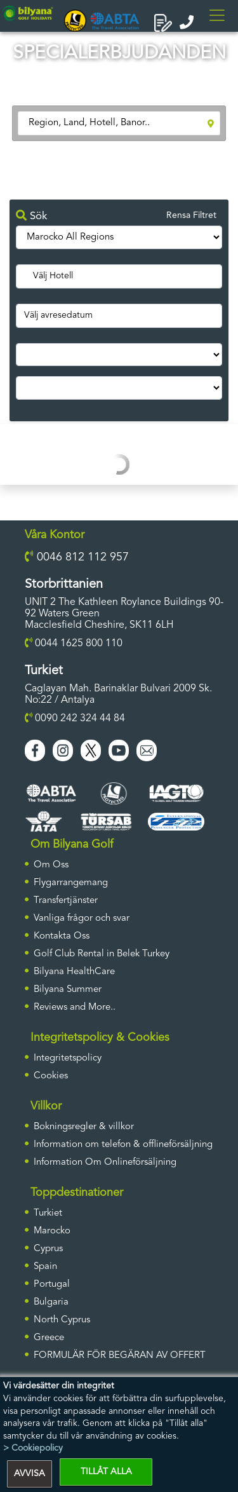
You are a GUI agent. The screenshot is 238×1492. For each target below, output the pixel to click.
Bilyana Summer (68, 989)
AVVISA (29, 1473)
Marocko (52, 1231)
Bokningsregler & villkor (84, 1127)
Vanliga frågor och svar (81, 918)
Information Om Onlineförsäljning (105, 1162)
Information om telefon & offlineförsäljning (123, 1145)
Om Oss (51, 865)
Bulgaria (51, 1302)
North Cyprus (62, 1320)
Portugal (52, 1284)
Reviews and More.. (75, 1007)
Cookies (51, 1076)
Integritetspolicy (68, 1058)
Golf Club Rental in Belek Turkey (101, 954)
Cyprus (48, 1249)
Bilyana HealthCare (74, 972)
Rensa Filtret (191, 215)
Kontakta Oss (61, 936)
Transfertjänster (66, 900)
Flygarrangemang (71, 883)
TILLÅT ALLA (106, 1471)
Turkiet (48, 1213)
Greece (49, 1338)
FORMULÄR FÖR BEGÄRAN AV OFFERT (120, 1355)
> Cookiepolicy (33, 1448)
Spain (45, 1267)
